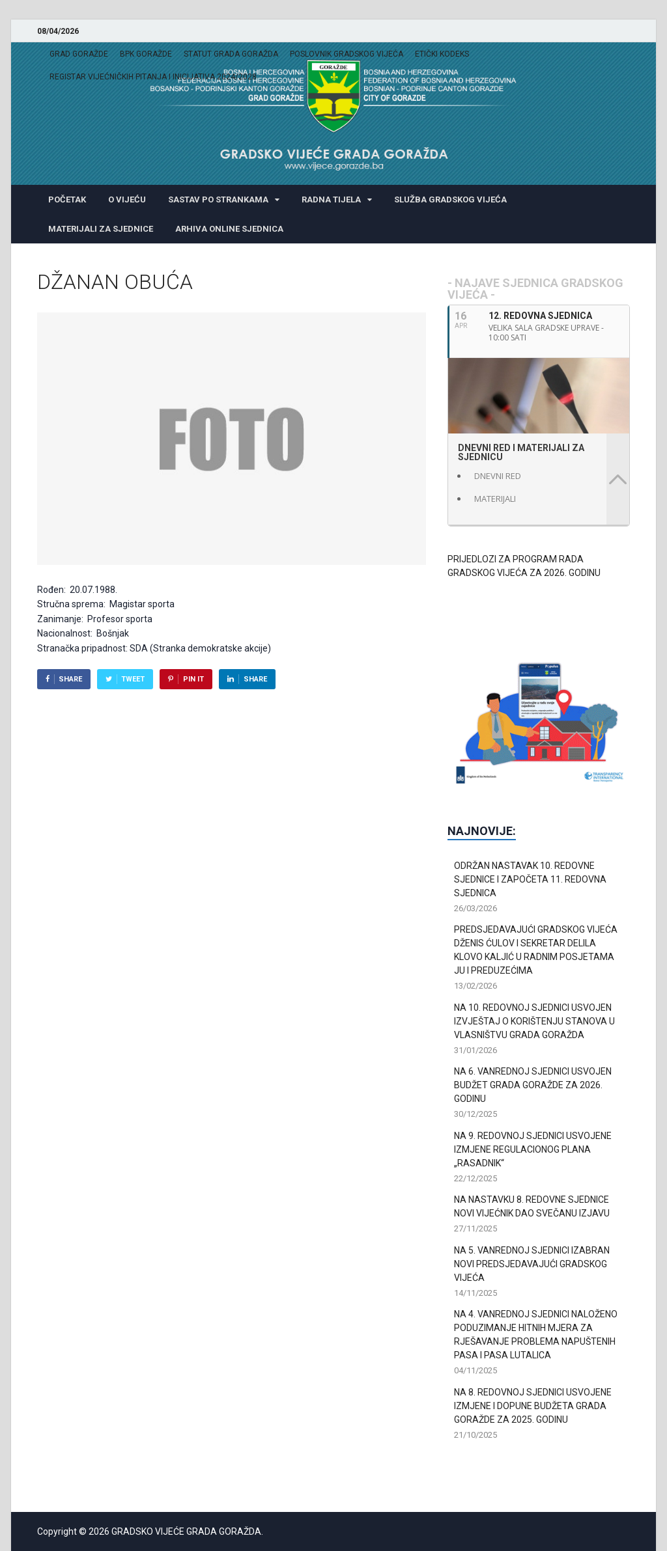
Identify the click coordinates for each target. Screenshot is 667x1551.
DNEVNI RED (497, 476)
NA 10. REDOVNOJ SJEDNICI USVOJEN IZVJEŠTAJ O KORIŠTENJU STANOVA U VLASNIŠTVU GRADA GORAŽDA (534, 1021)
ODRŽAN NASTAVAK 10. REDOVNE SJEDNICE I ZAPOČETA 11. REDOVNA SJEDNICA (530, 879)
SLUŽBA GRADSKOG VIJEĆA (450, 199)
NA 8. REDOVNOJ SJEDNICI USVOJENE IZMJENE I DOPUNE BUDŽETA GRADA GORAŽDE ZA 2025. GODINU (533, 1406)
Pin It (193, 679)
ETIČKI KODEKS (442, 54)
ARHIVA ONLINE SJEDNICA (229, 229)
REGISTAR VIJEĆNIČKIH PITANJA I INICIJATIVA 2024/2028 (153, 76)
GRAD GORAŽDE (79, 54)
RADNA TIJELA (331, 199)
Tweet (133, 679)
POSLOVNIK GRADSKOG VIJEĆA (346, 54)
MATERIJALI (495, 498)
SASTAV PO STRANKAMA (218, 199)
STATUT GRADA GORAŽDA (231, 54)
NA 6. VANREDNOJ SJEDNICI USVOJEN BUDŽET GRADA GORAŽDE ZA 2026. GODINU (533, 1085)
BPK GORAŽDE (146, 54)
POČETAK (67, 199)
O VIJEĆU (127, 199)
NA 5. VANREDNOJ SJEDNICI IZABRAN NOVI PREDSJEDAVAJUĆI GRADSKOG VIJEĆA (532, 1264)
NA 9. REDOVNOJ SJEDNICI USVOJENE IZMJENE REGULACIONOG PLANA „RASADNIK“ (533, 1149)
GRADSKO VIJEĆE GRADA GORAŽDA (186, 1531)
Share (70, 679)
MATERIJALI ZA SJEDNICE (100, 229)
